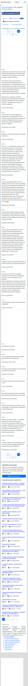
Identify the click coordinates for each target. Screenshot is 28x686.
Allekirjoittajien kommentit (11, 21)
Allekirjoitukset (17, 18)
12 (6, 34)
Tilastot (6, 24)
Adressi (5, 18)
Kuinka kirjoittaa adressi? (12, 638)
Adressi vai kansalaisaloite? (12, 642)
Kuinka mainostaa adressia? (12, 640)
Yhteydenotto (8, 649)
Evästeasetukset (9, 645)
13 (9, 34)
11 (3, 34)
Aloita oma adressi (14, 476)
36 (16, 34)
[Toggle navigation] (25, 2)
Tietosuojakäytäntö (16, 24)
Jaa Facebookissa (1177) (10, 13)
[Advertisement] (14, 52)
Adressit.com (6, 2)
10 (21, 31)
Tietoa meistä (8, 647)
